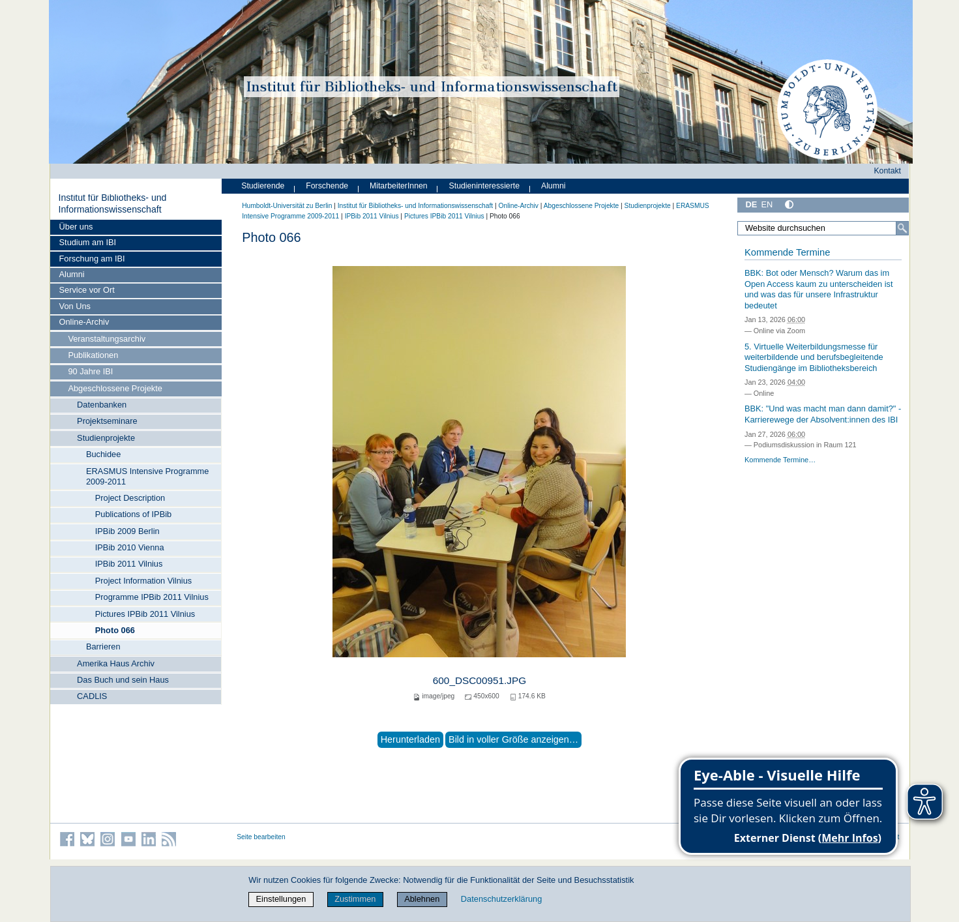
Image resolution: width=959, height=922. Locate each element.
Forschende (327, 185)
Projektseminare (107, 421)
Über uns (76, 226)
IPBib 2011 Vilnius (129, 564)
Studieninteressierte (484, 185)
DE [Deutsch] (752, 204)
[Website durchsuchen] (823, 228)
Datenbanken (101, 404)
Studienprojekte (106, 438)
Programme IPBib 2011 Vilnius (152, 597)
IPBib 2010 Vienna (129, 547)
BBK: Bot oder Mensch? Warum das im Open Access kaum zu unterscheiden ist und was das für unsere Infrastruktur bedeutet (819, 289)
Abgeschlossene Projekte (115, 388)
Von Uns (75, 306)
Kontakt (887, 170)
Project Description (130, 498)
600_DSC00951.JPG (479, 680)
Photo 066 (115, 630)
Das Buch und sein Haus (123, 680)
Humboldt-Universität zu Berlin (287, 205)
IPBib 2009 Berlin (127, 531)
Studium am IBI (87, 242)
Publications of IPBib (133, 514)
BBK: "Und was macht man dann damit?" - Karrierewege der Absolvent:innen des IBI (823, 414)
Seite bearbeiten (261, 836)
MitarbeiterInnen (399, 185)
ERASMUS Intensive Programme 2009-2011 (147, 476)
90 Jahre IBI (90, 371)
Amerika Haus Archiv (116, 663)
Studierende (262, 185)
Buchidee (103, 454)
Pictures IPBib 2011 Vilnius (145, 614)
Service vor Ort (87, 290)
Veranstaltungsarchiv (106, 339)
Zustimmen (355, 899)
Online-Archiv (84, 322)
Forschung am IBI (92, 258)
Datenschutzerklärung (501, 899)
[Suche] (902, 228)
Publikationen (93, 355)
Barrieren (103, 646)
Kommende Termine (787, 252)
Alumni (72, 274)
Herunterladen (410, 739)
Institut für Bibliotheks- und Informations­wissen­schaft (112, 203)
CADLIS (92, 696)
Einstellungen (281, 899)
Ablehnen (421, 899)
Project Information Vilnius (143, 581)
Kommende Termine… (780, 460)
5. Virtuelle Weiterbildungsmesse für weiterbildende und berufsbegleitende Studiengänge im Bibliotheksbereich (814, 357)
